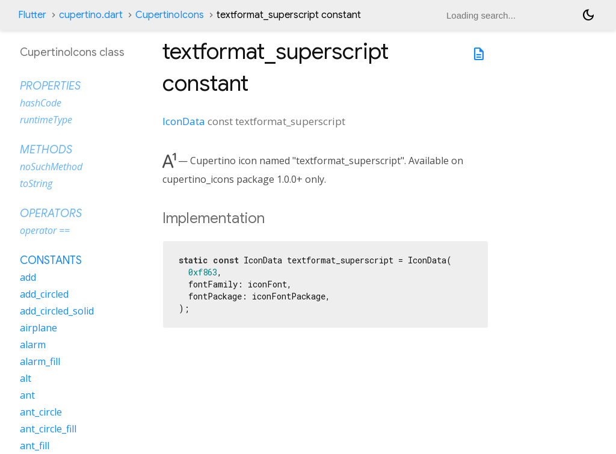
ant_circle (41, 412)
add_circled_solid (57, 310)
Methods (46, 149)
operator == (45, 230)
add (28, 277)
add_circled (44, 294)
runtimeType (46, 119)
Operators (51, 213)
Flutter (32, 15)
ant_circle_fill (48, 428)
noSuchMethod (51, 166)
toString (36, 183)
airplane (38, 327)
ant (27, 395)
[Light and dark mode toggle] (588, 15)
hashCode (40, 102)
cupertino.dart (91, 15)
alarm (33, 344)
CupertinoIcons (169, 15)
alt (25, 378)
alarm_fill (40, 361)
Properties (50, 86)
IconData (183, 121)
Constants (51, 260)
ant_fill (34, 445)
